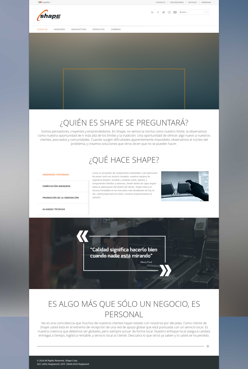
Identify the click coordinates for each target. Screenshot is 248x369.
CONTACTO (160, 2)
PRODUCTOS (99, 29)
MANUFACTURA (78, 29)
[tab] (63, 174)
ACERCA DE (42, 29)
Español (44, 2)
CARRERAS (206, 2)
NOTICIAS (192, 2)
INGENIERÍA (59, 29)
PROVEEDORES (177, 2)
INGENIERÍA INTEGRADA (56, 174)
